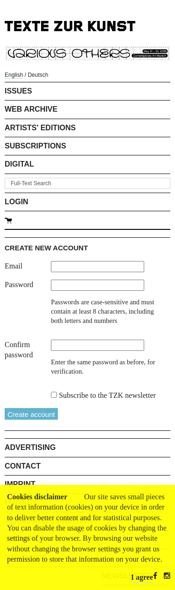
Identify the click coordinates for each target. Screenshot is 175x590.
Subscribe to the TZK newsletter (107, 395)
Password (19, 284)
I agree (142, 577)
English (14, 75)
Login (16, 202)
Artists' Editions (40, 128)
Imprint (20, 484)
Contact (23, 466)
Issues (18, 91)
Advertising (30, 447)
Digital (19, 164)
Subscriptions (35, 146)
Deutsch (38, 75)
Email (13, 266)
